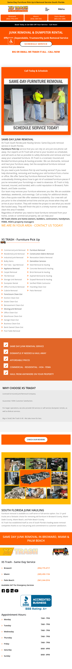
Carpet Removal (10, 272)
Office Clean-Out (11, 312)
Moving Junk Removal (12, 309)
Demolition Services (38, 261)
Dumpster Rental (11, 283)
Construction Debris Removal (42, 254)
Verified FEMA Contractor (40, 283)
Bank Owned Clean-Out (13, 327)
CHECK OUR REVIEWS (36, 439)
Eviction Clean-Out (11, 298)
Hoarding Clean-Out (38, 287)
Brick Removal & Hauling (40, 272)
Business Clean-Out (12, 323)
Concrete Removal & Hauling (41, 268)
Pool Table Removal (12, 331)
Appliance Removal (12, 268)
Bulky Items (8, 261)
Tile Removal (9, 276)
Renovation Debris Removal (41, 257)
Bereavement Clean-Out (14, 305)
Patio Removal (35, 290)
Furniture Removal (37, 250)
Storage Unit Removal (13, 279)
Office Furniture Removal (14, 287)
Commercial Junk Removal (14, 250)
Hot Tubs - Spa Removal (13, 265)
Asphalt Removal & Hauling (41, 276)
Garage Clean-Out (11, 320)
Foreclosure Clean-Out (13, 294)
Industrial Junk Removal (13, 257)
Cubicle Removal (10, 290)
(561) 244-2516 (44, 580)
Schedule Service (36, 44)
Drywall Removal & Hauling (41, 279)
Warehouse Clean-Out (13, 316)
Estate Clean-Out (11, 301)
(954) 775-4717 (44, 568)
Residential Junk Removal (14, 254)
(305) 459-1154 (44, 574)
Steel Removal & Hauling (40, 265)
